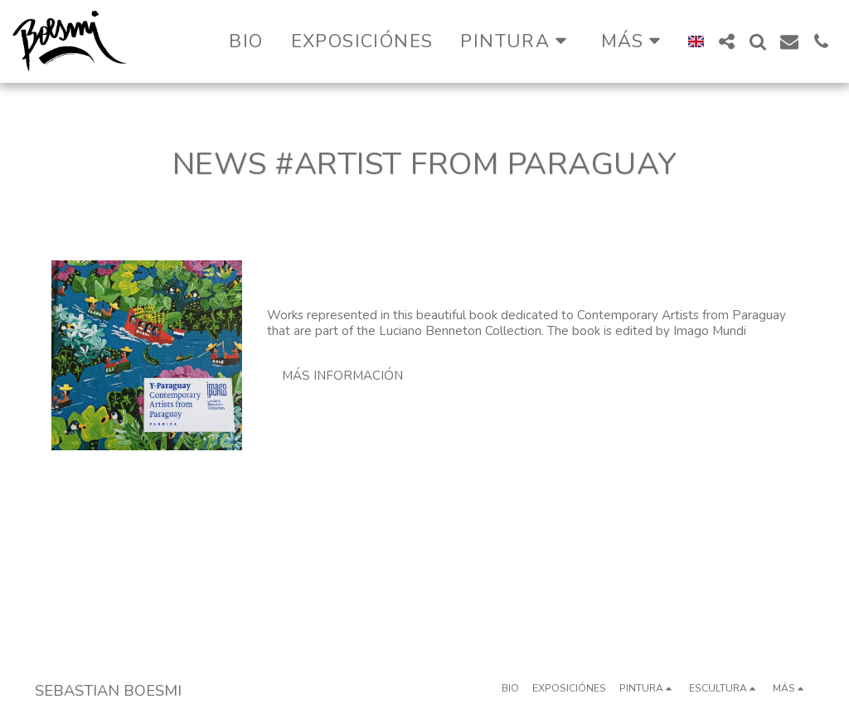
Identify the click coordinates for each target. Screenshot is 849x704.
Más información (342, 375)
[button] (516, 41)
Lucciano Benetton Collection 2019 (449, 273)
